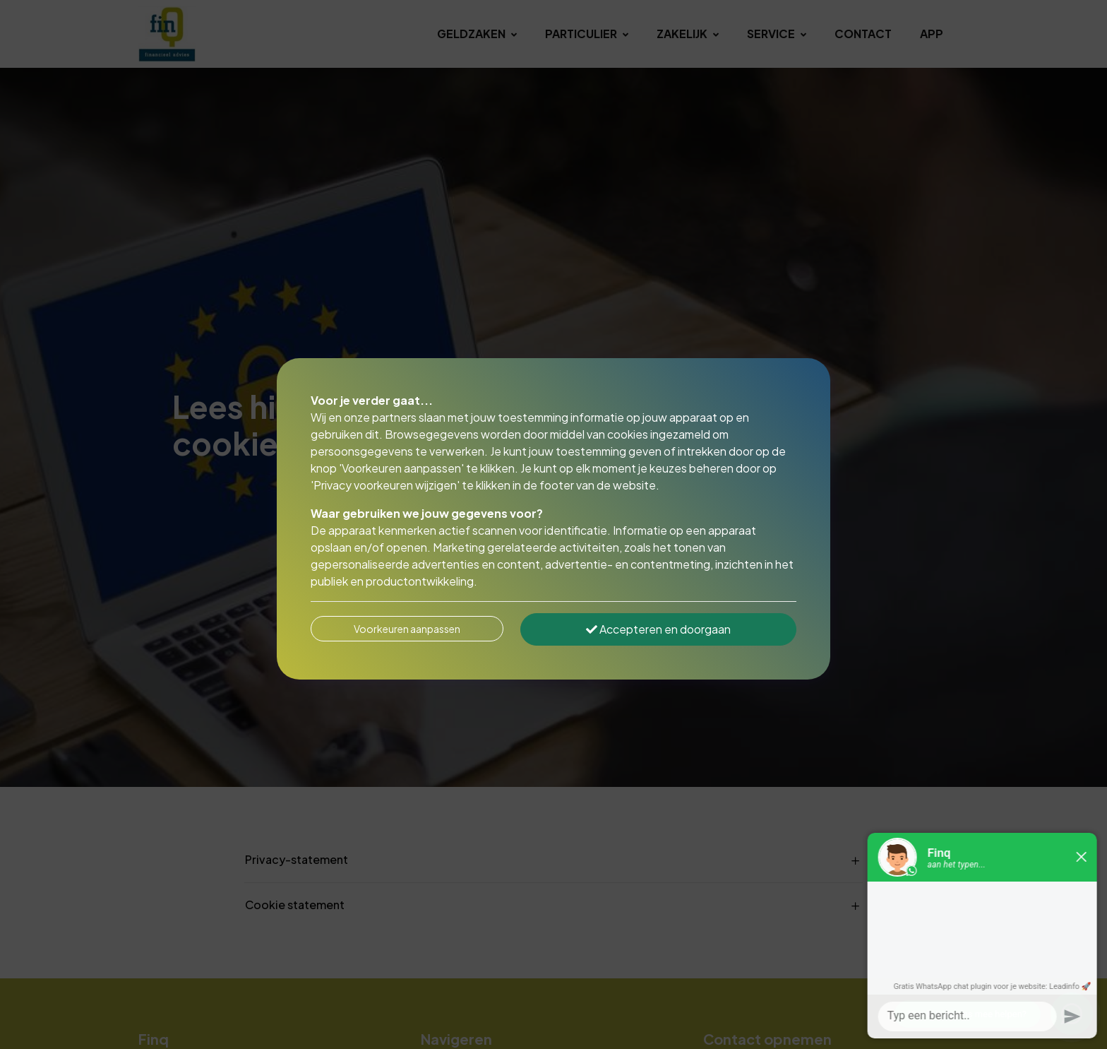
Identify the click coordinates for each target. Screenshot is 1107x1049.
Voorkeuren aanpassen (407, 628)
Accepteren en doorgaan (658, 629)
